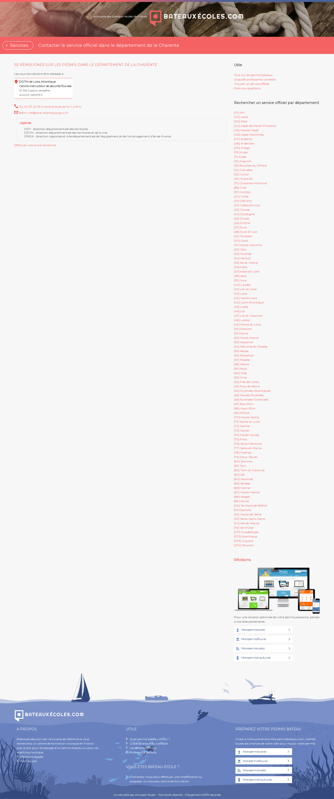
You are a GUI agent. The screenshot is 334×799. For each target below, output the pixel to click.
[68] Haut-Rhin (245, 408)
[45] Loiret (241, 307)
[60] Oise (240, 373)
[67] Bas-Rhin (243, 404)
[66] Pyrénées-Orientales (251, 399)
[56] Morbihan (244, 355)
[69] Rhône (241, 413)
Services (19, 45)
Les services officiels (143, 748)
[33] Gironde (242, 254)
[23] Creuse (242, 209)
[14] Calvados (243, 170)
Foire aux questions (247, 88)
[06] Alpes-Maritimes (249, 134)
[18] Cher (240, 187)
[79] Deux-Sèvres (245, 457)
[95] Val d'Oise (243, 527)
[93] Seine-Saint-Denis (249, 519)
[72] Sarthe (241, 426)
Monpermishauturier (253, 657)
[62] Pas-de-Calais (246, 382)
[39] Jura (240, 280)
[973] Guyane (243, 541)
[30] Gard (241, 240)
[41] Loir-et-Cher (245, 289)
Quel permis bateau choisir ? (150, 739)
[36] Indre (240, 267)
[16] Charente (243, 179)
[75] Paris (240, 439)
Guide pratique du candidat (149, 743)
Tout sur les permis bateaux (253, 75)
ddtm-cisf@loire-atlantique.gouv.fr (43, 113)
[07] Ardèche (243, 139)
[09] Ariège (242, 148)
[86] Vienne (242, 488)
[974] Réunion (244, 545)
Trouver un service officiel (251, 84)
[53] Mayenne (243, 342)
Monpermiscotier (250, 630)
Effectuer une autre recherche (35, 145)
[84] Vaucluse (243, 479)
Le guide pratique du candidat (255, 79)
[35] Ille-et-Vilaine (246, 262)
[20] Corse (241, 196)
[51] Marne (241, 333)
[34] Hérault (242, 258)
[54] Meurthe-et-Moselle (250, 346)
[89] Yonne (241, 501)
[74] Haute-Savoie (246, 435)
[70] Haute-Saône (246, 417)
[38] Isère (240, 276)
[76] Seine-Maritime (248, 443)
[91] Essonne (242, 510)
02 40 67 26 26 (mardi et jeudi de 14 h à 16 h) (50, 106)
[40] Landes (242, 285)
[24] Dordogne (244, 214)
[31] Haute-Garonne (248, 245)
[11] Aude (240, 156)
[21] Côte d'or (243, 201)
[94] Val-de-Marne (246, 523)
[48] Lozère (242, 320)
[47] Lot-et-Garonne (248, 315)
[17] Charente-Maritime (250, 183)
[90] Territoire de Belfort (250, 505)
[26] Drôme (242, 223)
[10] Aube (240, 152)
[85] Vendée (242, 483)
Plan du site (28, 761)
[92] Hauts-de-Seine (247, 514)
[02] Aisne (241, 117)
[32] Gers (240, 249)
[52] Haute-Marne (246, 338)
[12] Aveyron (242, 161)
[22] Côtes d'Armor (247, 205)
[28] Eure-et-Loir (245, 232)
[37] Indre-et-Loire (246, 271)
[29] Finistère (243, 236)
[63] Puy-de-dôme (247, 386)
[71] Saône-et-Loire (247, 421)
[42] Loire (240, 293)
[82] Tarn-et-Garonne (249, 470)
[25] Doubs (241, 218)
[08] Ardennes (244, 143)
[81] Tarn (240, 466)
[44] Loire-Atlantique (249, 302)
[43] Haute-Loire (245, 298)
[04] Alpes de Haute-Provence (255, 126)
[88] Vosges (242, 496)
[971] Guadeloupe (246, 532)
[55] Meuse (241, 351)
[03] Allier (241, 121)
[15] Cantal (241, 174)
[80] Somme (243, 461)
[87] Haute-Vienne (247, 492)
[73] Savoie (241, 430)
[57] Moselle (242, 360)
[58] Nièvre (241, 364)
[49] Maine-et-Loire (247, 324)
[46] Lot (239, 311)
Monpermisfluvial (250, 639)
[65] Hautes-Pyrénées (249, 395)
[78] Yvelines (242, 452)
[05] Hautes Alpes (246, 130)
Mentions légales (31, 757)
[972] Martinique (245, 536)
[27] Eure (240, 227)
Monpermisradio (250, 648)
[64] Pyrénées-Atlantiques (252, 391)
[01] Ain (239, 112)
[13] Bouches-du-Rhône (250, 165)
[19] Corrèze (242, 192)
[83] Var (239, 474)
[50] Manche (243, 329)
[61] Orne (240, 377)
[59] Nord (240, 368)
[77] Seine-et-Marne (248, 448)
